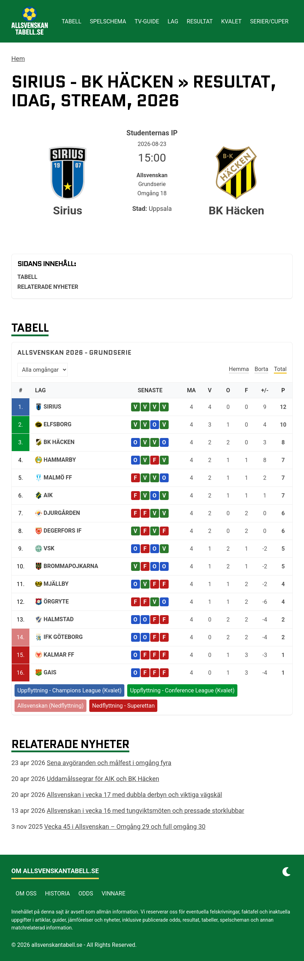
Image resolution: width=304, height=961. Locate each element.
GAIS (50, 672)
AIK (48, 495)
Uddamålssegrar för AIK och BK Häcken (103, 778)
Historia (57, 893)
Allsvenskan (151, 175)
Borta (261, 369)
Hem (18, 58)
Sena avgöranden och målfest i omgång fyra (109, 762)
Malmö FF (58, 477)
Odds (85, 893)
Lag (173, 21)
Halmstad (59, 619)
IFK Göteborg (63, 637)
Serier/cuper (269, 21)
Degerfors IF (62, 530)
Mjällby (56, 583)
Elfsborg (58, 424)
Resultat (200, 21)
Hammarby (60, 459)
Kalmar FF (59, 654)
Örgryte (56, 601)
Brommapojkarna (71, 566)
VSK (49, 548)
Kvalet (231, 21)
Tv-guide (147, 21)
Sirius (52, 406)
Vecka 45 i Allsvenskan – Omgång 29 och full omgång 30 (125, 826)
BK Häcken (59, 442)
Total (280, 369)
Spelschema (108, 21)
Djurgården (62, 513)
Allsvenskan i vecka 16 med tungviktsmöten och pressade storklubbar (145, 810)
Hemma (239, 369)
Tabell (71, 21)
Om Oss (26, 893)
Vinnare (113, 893)
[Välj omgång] (42, 370)
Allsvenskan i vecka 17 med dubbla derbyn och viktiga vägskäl (134, 794)
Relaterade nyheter (47, 286)
